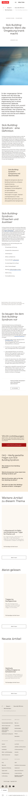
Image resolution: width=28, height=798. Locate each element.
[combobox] (15, 2)
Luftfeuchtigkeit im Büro (15, 269)
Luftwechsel (16, 260)
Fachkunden (8, 795)
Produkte (14, 795)
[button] (6, 795)
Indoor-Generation (8, 230)
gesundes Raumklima (19, 335)
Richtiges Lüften (9, 339)
